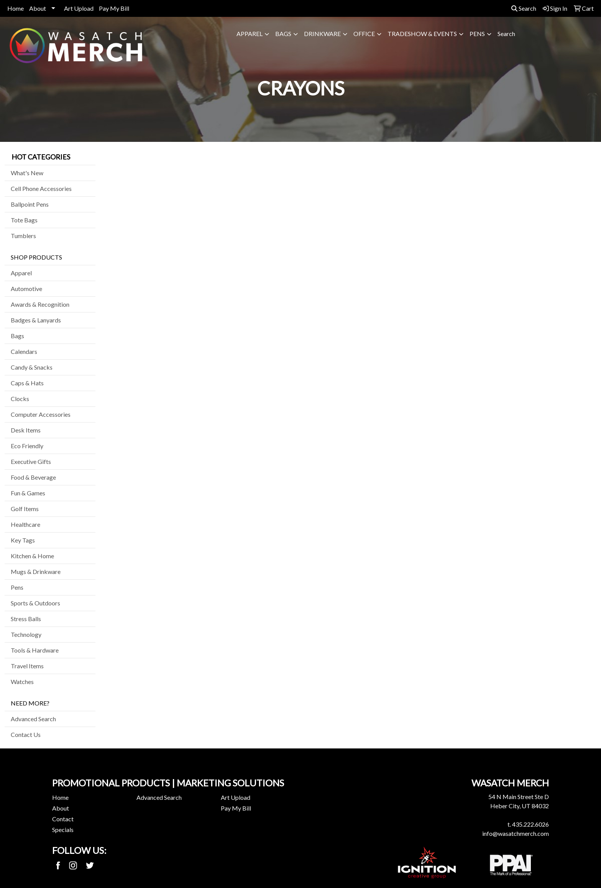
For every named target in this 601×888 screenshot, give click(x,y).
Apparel (249, 33)
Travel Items (27, 665)
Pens (477, 33)
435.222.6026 (530, 824)
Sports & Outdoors (35, 603)
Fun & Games (28, 493)
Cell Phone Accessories (41, 188)
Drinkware (322, 33)
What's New (27, 172)
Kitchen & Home (32, 555)
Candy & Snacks (32, 367)
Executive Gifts (31, 461)
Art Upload (79, 8)
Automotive (26, 288)
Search (523, 8)
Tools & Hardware (35, 650)
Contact (63, 818)
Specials (63, 829)
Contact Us (26, 734)
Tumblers (23, 235)
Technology (26, 634)
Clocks (20, 398)
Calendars (24, 351)
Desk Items (26, 430)
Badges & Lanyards (36, 320)
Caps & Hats (27, 382)
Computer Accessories (41, 414)
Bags (283, 33)
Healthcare (25, 524)
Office (364, 33)
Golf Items (25, 508)
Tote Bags (24, 220)
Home (15, 8)
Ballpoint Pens (30, 204)
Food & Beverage (33, 477)
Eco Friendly (27, 445)
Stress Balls (26, 618)
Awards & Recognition (40, 304)
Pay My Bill (114, 8)
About (37, 8)
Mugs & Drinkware (36, 571)
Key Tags (23, 540)
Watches (22, 681)
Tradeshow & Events (422, 33)
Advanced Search (33, 718)
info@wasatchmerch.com (515, 833)
